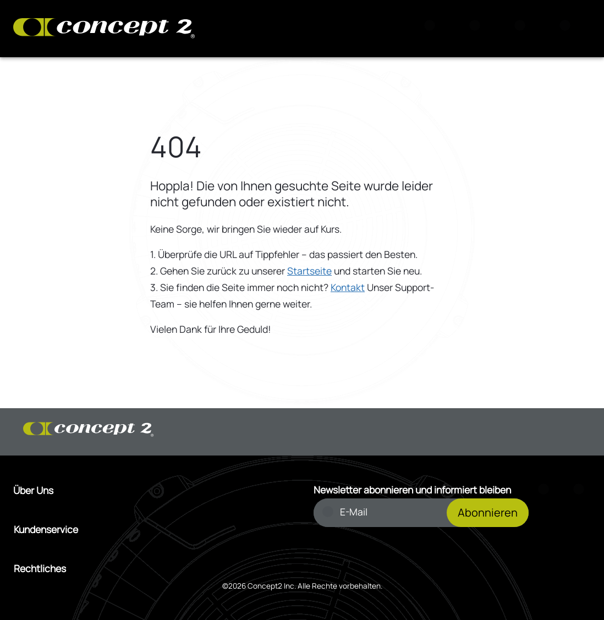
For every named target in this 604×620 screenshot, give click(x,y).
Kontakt (348, 287)
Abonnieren (488, 512)
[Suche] (432, 29)
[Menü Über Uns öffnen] (152, 490)
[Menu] (568, 29)
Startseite (309, 270)
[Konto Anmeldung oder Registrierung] (523, 29)
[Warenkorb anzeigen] (478, 29)
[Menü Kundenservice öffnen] (152, 530)
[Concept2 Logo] (104, 29)
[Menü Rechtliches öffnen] (152, 569)
